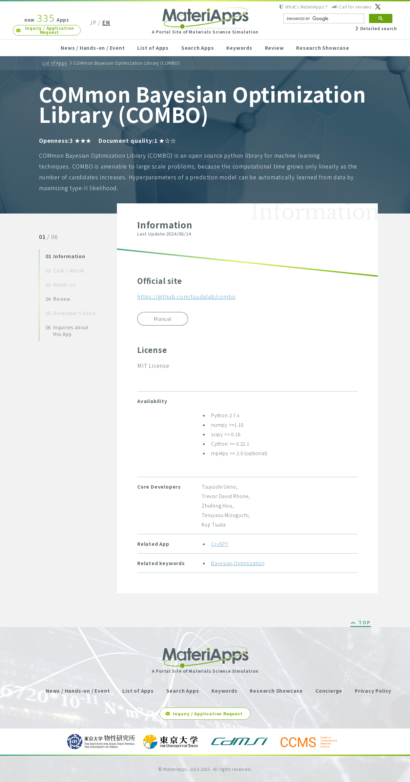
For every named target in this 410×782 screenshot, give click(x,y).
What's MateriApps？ (306, 6)
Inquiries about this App (67, 330)
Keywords (239, 47)
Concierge (206, 64)
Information (65, 256)
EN (106, 22)
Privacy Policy (373, 690)
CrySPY (219, 543)
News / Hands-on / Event (93, 47)
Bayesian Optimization (238, 563)
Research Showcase (322, 47)
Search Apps (197, 47)
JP (93, 22)
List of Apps (153, 47)
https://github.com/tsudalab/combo (186, 296)
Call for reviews (355, 6)
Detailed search (378, 28)
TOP (364, 623)
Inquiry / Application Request (49, 30)
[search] (323, 19)
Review (274, 47)
